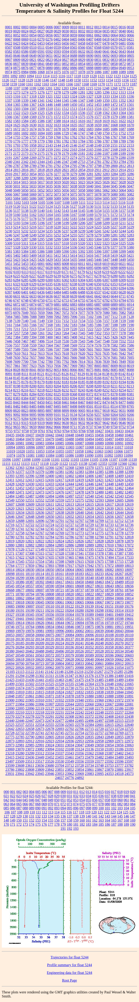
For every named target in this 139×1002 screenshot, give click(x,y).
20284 (19, 647)
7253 (130, 329)
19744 (129, 623)
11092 (108, 455)
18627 (89, 586)
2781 (98, 162)
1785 (89, 141)
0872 (122, 64)
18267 (118, 574)
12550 (19, 500)
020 (132, 792)
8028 (16, 370)
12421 (99, 480)
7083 (130, 313)
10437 (29, 435)
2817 (33, 170)
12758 (19, 533)
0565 (73, 47)
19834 (49, 627)
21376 (89, 676)
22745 (59, 733)
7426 (114, 337)
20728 (49, 663)
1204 (73, 88)
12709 (99, 521)
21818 (49, 692)
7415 (89, 337)
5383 (16, 251)
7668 (81, 357)
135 (57, 816)
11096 (6, 459)
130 (25, 816)
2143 (49, 145)
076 (88, 804)
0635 (89, 51)
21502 (29, 684)
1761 (65, 137)
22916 (39, 741)
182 (82, 824)
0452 (33, 43)
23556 (79, 761)
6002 (49, 264)
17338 (69, 553)
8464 (73, 402)
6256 (65, 276)
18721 (59, 590)
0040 (122, 31)
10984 (49, 443)
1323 (65, 96)
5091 (73, 198)
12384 (89, 472)
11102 (65, 459)
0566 (81, 47)
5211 (122, 223)
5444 (81, 260)
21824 (59, 692)
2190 (130, 153)
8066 (73, 370)
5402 (16, 255)
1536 (81, 113)
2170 (130, 149)
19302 (109, 610)
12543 (119, 496)
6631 (16, 296)
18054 (59, 570)
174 (31, 824)
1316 (16, 96)
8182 (57, 382)
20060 (39, 635)
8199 (24, 386)
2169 (122, 149)
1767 (114, 137)
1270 (122, 88)
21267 (98, 672)
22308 (69, 716)
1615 (73, 121)
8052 (49, 370)
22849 (109, 737)
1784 (81, 141)
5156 (114, 211)
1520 (130, 109)
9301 (81, 419)
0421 (130, 39)
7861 (16, 366)
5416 (89, 255)
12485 (19, 496)
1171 (109, 84)
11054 (49, 451)
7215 (49, 329)
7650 (16, 357)
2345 (49, 162)
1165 (61, 84)
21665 (129, 684)
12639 (69, 512)
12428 (9, 484)
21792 (119, 688)
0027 (41, 31)
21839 (109, 692)
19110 (49, 606)
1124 (125, 76)
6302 (65, 280)
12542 (109, 496)
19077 (129, 602)
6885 (89, 304)
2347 (65, 162)
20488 (39, 651)
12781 (19, 537)
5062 (106, 190)
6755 (81, 300)
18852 (129, 594)
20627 (59, 659)
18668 (9, 590)
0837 (16, 64)
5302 (81, 239)
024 (25, 796)
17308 (29, 553)
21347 (69, 676)
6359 (33, 288)
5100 (130, 198)
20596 (109, 655)
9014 (89, 410)
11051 (30, 451)
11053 (40, 451)
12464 (129, 488)
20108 (109, 635)
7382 (8, 337)
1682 (81, 129)
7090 (49, 317)
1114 (46, 76)
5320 (81, 243)
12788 (89, 537)
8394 (73, 398)
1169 (93, 84)
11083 (40, 455)
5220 (57, 227)
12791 (109, 537)
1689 (8, 133)
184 (94, 824)
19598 (119, 619)
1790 (130, 141)
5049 (16, 190)
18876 (39, 598)
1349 (98, 100)
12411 (9, 480)
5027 (114, 182)
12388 (119, 472)
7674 (106, 357)
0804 (122, 56)
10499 (119, 439)
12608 (19, 504)
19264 (69, 610)
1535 (73, 113)
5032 (24, 186)
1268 (114, 88)
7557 (16, 345)
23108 (69, 749)
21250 (88, 672)
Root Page (69, 980)
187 (113, 824)
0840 (33, 64)
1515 (89, 109)
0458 (81, 43)
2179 (65, 153)
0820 (24, 60)
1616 (81, 121)
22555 (49, 725)
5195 (33, 223)
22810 (59, 737)
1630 (33, 125)
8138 (105, 374)
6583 (114, 292)
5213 (8, 227)
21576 (99, 684)
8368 (73, 394)
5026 (106, 182)
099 (94, 808)
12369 (79, 468)
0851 (57, 64)
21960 (99, 700)
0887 (81, 68)
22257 (119, 712)
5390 (65, 251)
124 (119, 812)
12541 (99, 496)
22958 (99, 741)
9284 (24, 419)
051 (63, 800)
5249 (33, 235)
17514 (119, 557)
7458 (16, 341)
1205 (81, 88)
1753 (130, 133)
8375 (106, 394)
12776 (109, 533)
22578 (79, 725)
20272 (129, 643)
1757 (33, 137)
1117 (69, 76)
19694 (79, 623)
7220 (73, 329)
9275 (16, 419)
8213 (130, 386)
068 (38, 804)
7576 (98, 345)
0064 (114, 35)
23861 (89, 770)
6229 (49, 276)
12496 (59, 496)
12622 (29, 508)
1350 (106, 100)
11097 (16, 459)
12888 (79, 545)
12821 (29, 541)
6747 (16, 300)
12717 (19, 525)
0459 (89, 43)
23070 (19, 749)
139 (82, 816)
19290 (89, 610)
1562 (106, 113)
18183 (79, 574)
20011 (89, 631)
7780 (49, 362)
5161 (24, 215)
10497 (109, 439)
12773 (79, 533)
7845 (114, 362)
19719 (109, 623)
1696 (57, 133)
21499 (9, 684)
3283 (106, 174)
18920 (69, 598)
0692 (106, 56)
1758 (41, 137)
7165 (24, 325)
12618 (119, 504)
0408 (98, 39)
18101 (20, 574)
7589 (16, 349)
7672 (98, 357)
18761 (119, 590)
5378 (122, 247)
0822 (41, 60)
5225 (98, 227)
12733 (109, 525)
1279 (65, 92)
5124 (49, 207)
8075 (89, 370)
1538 (98, 113)
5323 (106, 243)
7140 (24, 321)
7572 (81, 345)
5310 (16, 243)
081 (113, 804)
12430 (29, 484)
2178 (57, 153)
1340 (33, 100)
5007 (89, 178)
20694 (9, 663)
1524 (33, 113)
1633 (57, 125)
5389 (57, 251)
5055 (57, 190)
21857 (19, 696)
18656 (129, 586)
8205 (65, 386)
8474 (106, 402)
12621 (19, 508)
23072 (29, 749)
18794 (29, 594)
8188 (89, 382)
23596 (119, 761)
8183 (65, 382)
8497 (65, 406)
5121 (24, 207)
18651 (119, 586)
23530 (59, 761)
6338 (73, 284)
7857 (8, 366)
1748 (89, 133)
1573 (65, 117)
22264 (129, 712)
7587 (8, 349)
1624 (8, 125)
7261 (41, 333)
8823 (24, 410)
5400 (130, 251)
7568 (65, 345)
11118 (44, 464)
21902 (19, 700)
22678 (49, 729)
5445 (89, 260)
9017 (98, 410)
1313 (122, 92)
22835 (89, 737)
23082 (39, 749)
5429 (49, 260)
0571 (122, 47)
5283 (130, 235)
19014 (129, 598)
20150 (109, 639)
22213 (29, 712)
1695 (49, 133)
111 (38, 812)
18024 (19, 570)
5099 (122, 198)
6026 (33, 268)
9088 (130, 410)
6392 (106, 288)
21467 (69, 680)
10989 (99, 443)
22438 (129, 716)
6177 (73, 272)
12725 (59, 525)
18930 (79, 598)
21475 (79, 680)
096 (76, 808)
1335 (122, 96)
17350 (89, 553)
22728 (9, 733)
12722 (29, 525)
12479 (89, 492)
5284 (8, 239)
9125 (65, 415)
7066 (49, 313)
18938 (89, 598)
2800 (114, 166)
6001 (41, 264)
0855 (89, 64)
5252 (57, 235)
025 (31, 796)
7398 (41, 337)
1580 (122, 117)
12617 (109, 504)
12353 (102, 464)
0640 (98, 51)
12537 (79, 496)
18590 (49, 586)
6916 (16, 309)
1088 (114, 72)
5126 (65, 207)
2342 (24, 162)
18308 (39, 578)
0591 (41, 51)
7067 (57, 313)
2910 (89, 170)
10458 (109, 435)
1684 (98, 129)
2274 (73, 158)
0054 (33, 35)
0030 (65, 31)
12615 (89, 504)
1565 (130, 113)
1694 (41, 133)
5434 (65, 260)
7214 (41, 329)
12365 (39, 468)
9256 (89, 415)
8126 (65, 374)
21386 (109, 676)
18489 (119, 582)
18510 (129, 582)
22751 (69, 733)
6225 (16, 276)
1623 (130, 121)
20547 (9, 655)
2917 (16, 174)
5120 (16, 207)
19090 (20, 606)
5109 (74, 202)
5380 (130, 247)
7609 (8, 353)
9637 (98, 423)
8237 (73, 390)
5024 (89, 182)
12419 (79, 480)
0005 (41, 27)
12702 (69, 521)
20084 (69, 635)
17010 (109, 545)
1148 (61, 80)
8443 (16, 402)
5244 (122, 231)
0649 (33, 56)
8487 (49, 406)
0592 (49, 51)
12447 (99, 484)
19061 (59, 602)
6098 (114, 268)
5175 (8, 219)
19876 (99, 627)
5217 (41, 227)
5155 (106, 211)
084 (132, 804)
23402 (119, 753)
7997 (89, 366)
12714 (129, 521)
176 (44, 824)
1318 (33, 96)
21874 (59, 696)
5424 (24, 260)
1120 (93, 76)
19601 (129, 619)
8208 (89, 386)
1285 (98, 92)
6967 (106, 309)
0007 (57, 27)
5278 (89, 235)
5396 (98, 251)
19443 (29, 619)
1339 (24, 100)
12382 (69, 472)
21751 (79, 688)
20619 (29, 659)
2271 (49, 158)
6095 (89, 268)
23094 (49, 749)
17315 (39, 553)
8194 (122, 382)
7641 (114, 353)
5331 (41, 247)
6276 (81, 276)
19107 (39, 606)
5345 (89, 247)
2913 (114, 170)
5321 (89, 243)
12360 (122, 464)
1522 (16, 113)
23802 (19, 770)
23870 (109, 770)
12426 (129, 480)
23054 (109, 745)
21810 (19, 692)
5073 (57, 194)
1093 (22, 76)
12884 (49, 545)
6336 (57, 284)
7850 (130, 362)
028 (50, 796)
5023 (81, 182)
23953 (59, 774)
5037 (65, 186)
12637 (49, 512)
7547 (98, 341)
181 (76, 824)
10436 (19, 435)
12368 (69, 468)
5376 (106, 247)
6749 (33, 300)
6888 (106, 304)
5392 (81, 251)
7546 (89, 341)
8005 (98, 366)
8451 (49, 402)
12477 (69, 492)
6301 (57, 280)
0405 (73, 39)
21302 (39, 676)
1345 (65, 100)
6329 (33, 284)
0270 (41, 39)
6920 (49, 309)
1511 (57, 109)
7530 (65, 341)
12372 (109, 468)
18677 (19, 590)
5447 (106, 260)
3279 (73, 174)
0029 (57, 31)
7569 (73, 345)
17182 (79, 549)
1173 (125, 84)
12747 (59, 529)
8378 (114, 394)
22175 (99, 708)
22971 (119, 741)
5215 (24, 227)
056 (94, 800)
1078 (81, 72)
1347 (81, 100)
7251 (114, 329)
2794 (65, 166)
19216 (49, 610)
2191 (8, 158)
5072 (49, 194)
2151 (114, 145)
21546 (79, 684)
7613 (41, 353)
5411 (49, 255)
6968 (114, 309)
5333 (57, 247)
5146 (89, 211)
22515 (119, 721)
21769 (99, 688)
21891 (129, 696)
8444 (24, 402)
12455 (49, 488)
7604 (106, 349)
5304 (98, 239)
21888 (109, 696)
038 (113, 796)
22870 (129, 737)
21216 (78, 672)
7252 (122, 329)
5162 (33, 215)
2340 (8, 162)
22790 (29, 737)
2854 (81, 170)
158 (69, 820)
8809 (8, 410)
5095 (106, 198)
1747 (81, 133)
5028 (122, 182)
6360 (41, 288)
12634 (19, 512)
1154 (109, 80)
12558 (49, 500)
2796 (81, 166)
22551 (29, 725)
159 (76, 820)
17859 (29, 566)
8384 (24, 398)
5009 (106, 178)
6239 (57, 276)
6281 (122, 276)
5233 (33, 231)
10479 (49, 439)
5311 (24, 243)
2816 (24, 170)
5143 (65, 211)
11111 (6, 464)
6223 (130, 272)
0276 (49, 39)
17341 (79, 553)
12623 (39, 508)
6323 (16, 284)
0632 (81, 51)
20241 (79, 643)
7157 (106, 321)
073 (69, 804)
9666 (57, 427)
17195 (89, 549)
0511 (40, 47)
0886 (73, 68)
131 (31, 816)
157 (63, 820)
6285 (24, 280)
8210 (106, 386)
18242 (109, 574)
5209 (106, 223)
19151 (109, 606)
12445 (79, 484)
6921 (57, 309)
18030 (29, 570)
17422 (19, 557)
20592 (99, 655)
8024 (8, 370)
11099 (36, 459)
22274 (19, 716)
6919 (41, 309)
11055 (59, 451)
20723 (39, 663)
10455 (89, 435)
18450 (79, 582)
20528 (99, 651)
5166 (65, 215)
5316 (49, 243)
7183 (73, 325)
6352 (106, 284)
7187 (106, 325)
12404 (79, 476)
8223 (49, 390)
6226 (24, 276)
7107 (106, 317)
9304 (106, 419)
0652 (57, 56)
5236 (57, 231)
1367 (33, 105)
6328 (24, 284)
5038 (73, 186)
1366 (24, 105)
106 (7, 812)
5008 (98, 178)
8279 (16, 394)
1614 (65, 121)
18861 (9, 598)
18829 (109, 594)
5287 (24, 239)
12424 (119, 480)
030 (63, 796)
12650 (49, 517)
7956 (57, 366)
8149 (33, 378)
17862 (39, 566)
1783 (73, 141)
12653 (79, 517)
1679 (65, 129)
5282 (122, 235)
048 (44, 800)
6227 (33, 276)
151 (25, 820)
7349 (89, 333)
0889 (98, 68)
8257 (130, 390)
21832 (79, 692)
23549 (69, 761)
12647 (19, 517)
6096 (98, 268)
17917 (69, 566)
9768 (90, 431)
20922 (9, 668)
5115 (113, 202)
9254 (81, 415)
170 (6, 824)
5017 (41, 182)
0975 (16, 72)
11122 (63, 464)
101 (107, 808)
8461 (65, 402)
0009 (65, 27)
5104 (33, 202)
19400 (99, 614)
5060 (89, 190)
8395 (81, 398)
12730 (99, 525)
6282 (130, 276)
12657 (119, 517)
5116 (121, 202)
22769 (119, 733)
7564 (49, 345)
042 (6, 800)
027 (44, 796)
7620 (81, 353)
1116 (61, 76)
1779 (41, 141)
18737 (79, 590)
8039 (24, 370)
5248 (24, 235)
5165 (57, 215)
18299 (19, 578)
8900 (73, 410)
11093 (118, 455)
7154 (81, 321)
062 (132, 800)
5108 (66, 202)
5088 (49, 198)
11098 (26, 459)
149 (12, 820)
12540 (89, 496)
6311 (8, 284)
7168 (49, 325)
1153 (101, 80)
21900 (9, 700)
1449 (65, 105)
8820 (16, 410)
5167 (73, 215)
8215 (16, 390)
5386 (41, 251)
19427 (9, 619)
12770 (69, 533)
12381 (59, 472)
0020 (16, 31)
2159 (49, 149)
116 (69, 812)
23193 (129, 749)
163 (101, 820)
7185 (89, 325)
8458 (57, 402)
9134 (73, 415)
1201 (49, 88)
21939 (69, 700)
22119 (39, 708)
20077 (59, 635)
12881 (19, 545)
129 (19, 816)
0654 (65, 56)
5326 (130, 243)
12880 (9, 545)
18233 (99, 574)
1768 (122, 137)
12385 (99, 472)
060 (120, 800)
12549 (9, 500)
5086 (33, 198)
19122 (69, 606)
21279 (108, 672)
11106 (103, 459)
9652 (8, 427)
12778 (119, 533)
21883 (99, 696)
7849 (122, 362)
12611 (49, 504)
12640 (79, 512)
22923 (49, 741)
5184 (81, 219)
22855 (119, 737)
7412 (81, 337)
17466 (79, 557)
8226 (57, 390)
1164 (53, 84)
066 (25, 804)
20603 (129, 655)
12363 (19, 468)
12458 (79, 488)
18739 (89, 590)
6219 (105, 272)
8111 (24, 374)
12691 (29, 521)
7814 (81, 362)
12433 (49, 484)
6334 (41, 284)
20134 (39, 639)
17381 (109, 553)
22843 (99, 737)
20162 (119, 639)
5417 (98, 255)
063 (6, 804)
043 (12, 800)
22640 (129, 725)
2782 (106, 162)
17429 (39, 557)
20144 (89, 639)
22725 (129, 729)
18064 (69, 570)
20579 (69, 655)
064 (12, 804)
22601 (99, 725)
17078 (9, 549)
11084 (49, 455)
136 (63, 816)
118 (81, 812)
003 (25, 792)
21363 (79, 676)
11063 (99, 451)
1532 (57, 113)
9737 (89, 427)
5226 (106, 227)
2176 (49, 153)
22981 (19, 745)
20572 (49, 655)
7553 (130, 341)
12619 (129, 504)
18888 (49, 598)
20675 (129, 659)
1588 (57, 121)
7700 (24, 362)
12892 (99, 545)
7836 (98, 362)
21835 (89, 692)
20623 (49, 659)
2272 (57, 158)
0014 (106, 27)
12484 (9, 496)
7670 (89, 357)
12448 (109, 484)
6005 (57, 264)
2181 (81, 153)
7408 (73, 337)
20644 (99, 659)
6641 (89, 296)
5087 (41, 198)
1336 (130, 96)
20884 (109, 663)
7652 (24, 357)
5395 (89, 251)
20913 (129, 663)
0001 (8, 27)
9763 (57, 431)
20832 (69, 663)
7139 (16, 321)
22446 (19, 721)
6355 (130, 284)
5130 (89, 207)
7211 (16, 329)
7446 (8, 341)
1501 (130, 105)
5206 (81, 223)
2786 (8, 166)
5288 (33, 239)
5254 (65, 235)
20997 (99, 668)
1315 (8, 96)
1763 (81, 137)
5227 (114, 227)
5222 (73, 227)
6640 (81, 296)
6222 (122, 272)
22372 (89, 716)
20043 (119, 631)
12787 (79, 537)
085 (6, 808)
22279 (39, 716)
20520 (69, 651)
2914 (122, 170)
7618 (65, 353)
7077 (81, 313)
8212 (122, 386)
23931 (9, 774)
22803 (39, 737)
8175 (16, 382)
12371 (99, 468)
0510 (33, 47)
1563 (114, 113)
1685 (106, 129)
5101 (9, 202)
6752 (57, 300)
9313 (16, 423)
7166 (33, 325)
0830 (89, 60)
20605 (9, 659)
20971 (69, 668)
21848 (9, 696)
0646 (16, 56)
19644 (59, 623)
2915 (130, 170)
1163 (45, 84)
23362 (89, 753)
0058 (65, 35)
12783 (39, 537)
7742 (41, 362)
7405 (65, 337)
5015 (24, 182)
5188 (106, 219)
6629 (130, 292)
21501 (19, 684)
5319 (73, 243)
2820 (57, 170)
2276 (89, 158)
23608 (19, 765)
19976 (29, 631)
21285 (118, 672)
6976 (16, 313)
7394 (33, 337)
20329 (49, 647)
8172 (122, 378)
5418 (106, 255)
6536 (89, 292)
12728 (79, 525)
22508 (109, 721)
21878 (69, 696)
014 (94, 792)
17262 (109, 549)
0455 (57, 43)
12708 (89, 521)
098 (88, 808)
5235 (49, 231)
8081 (98, 370)
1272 (8, 92)
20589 (89, 655)
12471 (19, 492)
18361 (109, 578)
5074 (65, 194)
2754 (89, 162)
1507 (33, 109)
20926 (19, 668)
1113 (38, 76)
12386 (109, 472)
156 (57, 820)
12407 (99, 476)
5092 (81, 198)
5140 (41, 211)
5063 (114, 190)
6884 (81, 304)
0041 (130, 31)
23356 (79, 753)
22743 (49, 733)
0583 (16, 51)
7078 (89, 313)
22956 (89, 741)
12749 (79, 529)
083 (126, 804)
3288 (16, 178)
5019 (57, 182)
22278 (29, 716)
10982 (29, 443)
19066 (89, 602)
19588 (109, 619)
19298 (99, 610)
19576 (89, 619)
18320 (49, 578)
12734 (119, 525)
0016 (122, 27)
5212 (130, 223)
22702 (69, 729)
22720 (99, 729)
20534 (119, 651)
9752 (122, 427)
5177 (24, 219)
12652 (69, 517)
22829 (79, 737)
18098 (10, 574)
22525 (9, 725)
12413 (29, 480)
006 (44, 792)
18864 (29, 598)
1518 (114, 109)
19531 (79, 619)
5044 (106, 186)
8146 (24, 378)
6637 (57, 296)
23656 (39, 765)
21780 (109, 688)
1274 (24, 92)
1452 (89, 105)
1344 (57, 100)
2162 (65, 149)
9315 (24, 423)
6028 (49, 268)
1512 (65, 109)
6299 (41, 280)
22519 (129, 721)
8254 (122, 390)
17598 (59, 561)
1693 (33, 133)
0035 (106, 31)
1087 (106, 72)
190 (132, 824)
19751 (19, 627)
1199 (32, 88)
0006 (49, 27)
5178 (33, 219)
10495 (99, 439)
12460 (99, 488)
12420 (89, 480)
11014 (108, 447)
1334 (114, 96)
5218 (49, 227)
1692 (24, 133)
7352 (98, 333)
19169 (118, 606)
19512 (69, 619)
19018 (19, 602)
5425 (33, 260)
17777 (19, 566)
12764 (29, 533)
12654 (89, 517)
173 (25, 824)
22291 (49, 716)
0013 (98, 27)
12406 (89, 476)
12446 (89, 484)
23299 (29, 753)
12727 (69, 525)
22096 (29, 708)
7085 (17, 317)
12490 (39, 496)
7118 (122, 317)
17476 (99, 557)
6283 (8, 280)
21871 (49, 696)
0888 (89, 68)
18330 (79, 578)
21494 (129, 680)
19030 (29, 602)
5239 (81, 231)
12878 (119, 541)
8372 (89, 394)
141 (94, 816)
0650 (41, 56)
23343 (69, 753)
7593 (24, 349)
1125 (133, 76)
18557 (29, 586)
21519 (39, 684)
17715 (119, 561)
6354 (122, 284)
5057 (73, 190)
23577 (99, 761)
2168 (114, 149)
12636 (39, 512)
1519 (122, 109)
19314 (119, 610)
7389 (24, 337)
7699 (16, 362)
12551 (29, 500)
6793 (114, 300)
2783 (114, 162)
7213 (33, 329)
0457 (73, 43)
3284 (114, 174)
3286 (130, 174)
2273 (65, 158)
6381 (73, 288)
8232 (65, 390)
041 (132, 796)
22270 (9, 716)
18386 (19, 582)
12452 (19, 488)
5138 (24, 211)
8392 (57, 398)
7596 (49, 349)
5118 (129, 202)
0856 (98, 64)
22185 (109, 708)
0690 (89, 56)
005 (38, 792)
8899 (65, 410)
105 (132, 808)
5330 (33, 247)
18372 (129, 578)
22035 (59, 704)
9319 (41, 423)
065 (19, 804)
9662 (49, 427)
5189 (114, 219)
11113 (25, 464)
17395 (129, 553)
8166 (98, 378)
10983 (39, 443)
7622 (89, 353)
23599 (9, 765)
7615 (57, 353)
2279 (114, 158)
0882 (65, 68)
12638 (59, 512)
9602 (57, 423)
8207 (81, 386)
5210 (114, 223)
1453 (98, 105)
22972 (129, 741)
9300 (73, 419)
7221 (81, 329)
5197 (49, 223)
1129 (29, 80)
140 (88, 816)
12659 (9, 521)
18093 (119, 570)
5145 (81, 211)
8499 (81, 406)
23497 (9, 761)
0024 (24, 31)
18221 (89, 574)
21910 (39, 700)
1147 (53, 80)
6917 (24, 309)
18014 (9, 570)
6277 (89, 276)
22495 (79, 721)
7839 (106, 362)
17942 (89, 566)
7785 (57, 362)
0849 (49, 64)
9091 (8, 415)
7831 (89, 362)
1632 (49, 125)
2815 (16, 170)
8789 (122, 406)
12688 (19, 521)
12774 (89, 533)
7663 (57, 357)
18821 (79, 594)
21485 (99, 680)
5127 (73, 207)
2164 (81, 149)
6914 (130, 304)
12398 (39, 476)
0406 (81, 39)
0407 (89, 39)
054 (82, 800)
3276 (49, 174)
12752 (109, 529)
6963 (98, 309)
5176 (16, 219)
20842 (89, 663)
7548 (106, 341)
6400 (16, 292)
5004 (65, 178)
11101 (55, 459)
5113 (98, 202)
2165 (89, 149)
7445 (130, 337)
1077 (73, 72)
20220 (49, 643)
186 (107, 824)
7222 (89, 329)
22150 (59, 708)
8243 (81, 390)
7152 (65, 321)
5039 (81, 186)
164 (107, 820)
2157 (33, 149)
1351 (114, 100)
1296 (106, 92)
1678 (57, 129)
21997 (49, 704)
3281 (89, 174)
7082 (122, 313)
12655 (99, 517)
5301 (73, 239)
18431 (69, 582)
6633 (33, 296)
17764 (9, 566)
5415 (81, 255)
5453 (24, 264)
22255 (109, 712)
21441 (39, 680)
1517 (106, 109)
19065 (79, 602)
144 (113, 816)
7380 (130, 333)
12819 (9, 541)
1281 (81, 92)
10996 (30, 447)
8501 (89, 406)
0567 (89, 47)
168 (126, 820)
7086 (25, 317)
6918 (33, 309)
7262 (49, 333)
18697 (39, 590)
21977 (9, 704)
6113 (24, 272)
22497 (99, 721)
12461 (109, 488)
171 (12, 824)
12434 (59, 484)
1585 (33, 121)
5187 (98, 219)
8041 (33, 370)
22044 (69, 704)
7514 (49, 341)
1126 (5, 80)
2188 (114, 153)
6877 (41, 304)
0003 (24, 27)
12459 (89, 488)
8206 (73, 386)
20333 (59, 647)
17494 (109, 557)
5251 (49, 235)
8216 (24, 390)
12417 (59, 480)
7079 (98, 313)
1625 (16, 125)
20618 (19, 659)
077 (94, 804)
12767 (39, 533)
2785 (130, 162)
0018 (130, 27)
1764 (89, 137)
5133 (114, 207)
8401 (98, 398)
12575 (79, 500)
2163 (73, 149)
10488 (69, 439)
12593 (99, 500)
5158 (130, 211)
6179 (81, 272)
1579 (114, 117)
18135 (49, 574)
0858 (114, 64)
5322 (98, 243)
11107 (113, 459)
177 (50, 824)
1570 (41, 117)
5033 (33, 186)
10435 (9, 435)
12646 (9, 517)
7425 (106, 337)
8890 (33, 410)
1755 (16, 137)
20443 (19, 651)
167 (120, 820)
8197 (8, 386)
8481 (8, 406)
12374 (129, 468)
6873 (24, 304)
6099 (122, 268)
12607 (9, 504)
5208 (98, 223)
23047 (79, 745)
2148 (89, 145)
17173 (69, 549)
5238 (73, 231)
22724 (119, 729)
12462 (119, 488)
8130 (89, 374)
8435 (8, 402)
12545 (129, 496)
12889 (89, 545)
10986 (69, 443)
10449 (79, 435)
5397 (106, 251)
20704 (29, 663)
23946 (49, 774)
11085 (59, 455)
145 (120, 816)
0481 (122, 43)
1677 (49, 129)
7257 (16, 333)
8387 (33, 398)
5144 (73, 211)
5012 (130, 178)
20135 (49, 639)
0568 (98, 47)
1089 (122, 72)
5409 (33, 255)
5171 (106, 215)
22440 (9, 721)
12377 (19, 472)
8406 (106, 398)
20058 (29, 635)
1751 (114, 133)
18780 (19, 594)
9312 (8, 423)
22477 (59, 721)
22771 (129, 733)
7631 (98, 353)
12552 (39, 500)
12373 (119, 468)
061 (126, 800)
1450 (73, 105)
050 (57, 800)
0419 (114, 39)
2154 (8, 149)
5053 (49, 190)
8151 (41, 378)
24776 (69, 778)
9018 (106, 410)
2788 (24, 166)
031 (69, 796)
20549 (19, 655)
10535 (129, 439)
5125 (57, 207)
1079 (89, 72)
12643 (109, 512)
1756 (24, 137)
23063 (129, 745)
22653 (19, 729)
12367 (59, 468)
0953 (130, 68)
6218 (97, 272)
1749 (98, 133)
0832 (106, 60)
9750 (114, 427)
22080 (119, 704)
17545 (19, 561)
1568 (24, 117)
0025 (33, 31)
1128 (21, 80)
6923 (73, 309)
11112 (16, 464)
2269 (33, 158)
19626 (39, 623)
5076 (81, 194)
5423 (16, 260)
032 (76, 796)
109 (26, 812)
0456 (65, 43)
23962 (69, 774)
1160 (21, 84)
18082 (109, 570)
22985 (29, 745)
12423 (109, 480)
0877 (33, 68)
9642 (106, 423)
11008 (89, 447)
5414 (73, 255)
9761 (41, 431)
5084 (16, 198)
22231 (59, 712)
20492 (49, 651)
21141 (39, 672)
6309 (122, 280)
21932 (59, 700)
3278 (65, 174)
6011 (81, 264)
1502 (8, 109)
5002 (49, 178)
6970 (122, 309)
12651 (59, 517)
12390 (129, 472)
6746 (8, 300)
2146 (73, 145)
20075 (49, 635)
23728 (79, 765)
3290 (33, 178)
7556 (8, 345)
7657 (33, 357)
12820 (19, 541)
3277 (57, 174)
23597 (129, 761)
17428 (29, 557)
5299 (57, 239)
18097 (129, 570)
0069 (24, 39)
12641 (89, 512)
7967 (65, 366)
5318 (65, 243)
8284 (33, 394)
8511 (105, 406)
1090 (130, 72)
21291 (9, 676)
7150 (49, 321)
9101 (57, 415)
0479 (114, 43)
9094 (24, 415)
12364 (29, 468)
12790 (99, 537)
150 (19, 820)
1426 (41, 105)
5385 (33, 251)
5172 (114, 215)
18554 (19, 586)
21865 (39, 696)
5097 (114, 198)
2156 (24, 149)
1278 (57, 92)
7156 (98, 321)
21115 (20, 672)
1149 (69, 80)
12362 (9, 468)
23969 (79, 774)
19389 (89, 614)
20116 (9, 639)
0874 (8, 68)
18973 (99, 598)
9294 (57, 419)
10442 (49, 435)
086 (12, 808)
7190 (130, 325)
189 (126, 824)
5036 (57, 186)
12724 (49, 525)
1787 (106, 141)
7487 (33, 341)
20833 (79, 663)
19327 (9, 614)
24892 (79, 778)
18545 (9, 586)
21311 (49, 676)
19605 (9, 623)
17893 (49, 566)
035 (94, 796)
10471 (39, 439)
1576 (89, 117)
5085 (24, 198)
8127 (73, 374)
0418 (106, 39)
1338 (16, 100)
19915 (119, 627)
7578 (106, 345)
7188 (114, 325)
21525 (49, 684)
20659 (109, 659)
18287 (128, 574)
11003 (69, 447)
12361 (132, 464)
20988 (79, 668)
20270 (119, 643)
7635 (106, 353)
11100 (45, 459)
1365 (16, 105)
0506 (130, 43)
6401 (24, 292)
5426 (41, 260)
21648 (109, 684)
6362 (57, 288)
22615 (109, 725)
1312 (114, 92)
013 (88, 792)
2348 (73, 162)
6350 (98, 284)
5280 (106, 235)
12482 (119, 492)
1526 (49, 113)
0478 (106, 43)
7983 (81, 366)
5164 (49, 215)
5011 (122, 178)
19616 (29, 623)
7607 (130, 349)
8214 (8, 390)
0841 (41, 64)
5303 (89, 239)
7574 (89, 345)
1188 (8, 88)
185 (101, 824)
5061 (98, 190)
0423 (16, 43)
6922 (65, 309)
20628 (69, 659)
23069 (9, 749)
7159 (122, 321)
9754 (130, 427)
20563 (39, 655)
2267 (16, 158)
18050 (49, 570)
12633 (9, 512)
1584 (24, 121)
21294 (19, 676)
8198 (16, 386)
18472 (109, 582)
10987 (79, 443)
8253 (114, 390)
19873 (79, 627)
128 (12, 816)
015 (101, 792)
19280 (79, 610)
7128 (130, 317)
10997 (40, 447)
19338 (19, 614)
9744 (98, 427)
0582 (8, 51)
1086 (98, 72)
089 (31, 808)
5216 (33, 227)
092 (50, 808)
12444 (69, 484)
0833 (114, 60)
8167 (106, 378)
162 (94, 820)
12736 (129, 525)
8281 (24, 394)
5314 (33, 243)
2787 (16, 166)
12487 (29, 496)
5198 (57, 223)
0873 (130, 64)
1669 (122, 125)
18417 (59, 582)
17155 (49, 549)
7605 (114, 349)
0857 (106, 64)
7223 (98, 329)
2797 (89, 166)
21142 (49, 672)
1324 (73, 96)
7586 (130, 345)
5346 (98, 247)
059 (113, 800)
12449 (119, 484)
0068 (16, 39)
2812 (122, 166)
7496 (41, 341)
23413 (129, 753)
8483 (24, 406)
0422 (8, 43)
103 (120, 808)
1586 (41, 121)
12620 (9, 508)
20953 (39, 668)
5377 (114, 247)
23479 (89, 757)
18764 (129, 590)
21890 (119, 696)
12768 (49, 533)
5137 (16, 211)
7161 (8, 325)
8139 (114, 374)
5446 (98, 260)
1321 (49, 96)
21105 (10, 672)
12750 (89, 529)
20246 (89, 643)
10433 (119, 431)
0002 (16, 27)
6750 (41, 300)
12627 (79, 508)
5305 (106, 239)
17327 (49, 553)
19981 (39, 631)
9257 (98, 415)
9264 (114, 415)
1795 (24, 145)
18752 (99, 590)
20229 (69, 643)
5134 (122, 207)
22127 (49, 708)
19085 (10, 606)
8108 (17, 374)
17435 (49, 557)
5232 (24, 231)
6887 (98, 304)
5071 (41, 194)
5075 (73, 194)
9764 (66, 431)
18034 (39, 570)
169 (132, 820)
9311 (130, 419)
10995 (20, 447)
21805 (9, 692)
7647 (130, 353)
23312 (39, 753)
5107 (57, 202)
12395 (19, 476)
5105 (41, 202)
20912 (119, 663)
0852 (65, 64)
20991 (89, 668)
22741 (39, 733)
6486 (73, 292)
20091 (79, 635)
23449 (39, 757)
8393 (65, 398)
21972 (119, 700)
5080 (114, 194)
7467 (24, 341)
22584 (89, 725)
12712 (119, 521)
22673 (39, 729)
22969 (109, 741)
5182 (65, 219)
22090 (9, 708)
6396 (130, 288)
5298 (49, 239)
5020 (65, 182)
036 (101, 796)
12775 (99, 533)
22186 (119, 708)
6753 (65, 300)
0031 (73, 31)
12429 (19, 484)
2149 (98, 145)
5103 (25, 202)
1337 (8, 100)
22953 (79, 741)
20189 (29, 643)
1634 (65, 125)
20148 (99, 639)
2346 (57, 162)
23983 (89, 774)
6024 (16, 268)
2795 (73, 166)
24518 (119, 774)
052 (69, 800)
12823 (49, 541)
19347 (39, 614)
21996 (39, 704)
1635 (73, 125)
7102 (90, 317)
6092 (65, 268)
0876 (24, 68)
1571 (49, 117)
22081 (129, 704)
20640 (89, 659)
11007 (79, 447)
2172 (16, 153)
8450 (41, 402)
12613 (69, 504)
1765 (98, 137)
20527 (89, 651)
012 (82, 792)
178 (57, 824)
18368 (119, 578)
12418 (69, 480)
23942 (29, 774)
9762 (49, 431)
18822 (89, 594)
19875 (89, 627)
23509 (19, 761)
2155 (16, 149)
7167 (41, 325)
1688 (130, 129)
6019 (106, 264)
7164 (16, 325)
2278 (106, 158)
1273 (16, 92)
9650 (130, 423)
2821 (65, 170)
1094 (30, 76)
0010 (73, 27)
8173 (130, 378)
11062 (89, 451)
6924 (81, 309)
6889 (114, 304)
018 (120, 792)
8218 (41, 390)
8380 (122, 394)
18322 (69, 578)
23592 (109, 761)
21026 (109, 668)
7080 (106, 313)
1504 (24, 109)
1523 (24, 113)
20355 (99, 647)
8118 (32, 374)
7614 (49, 353)
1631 (41, 125)
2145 (65, 145)
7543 (81, 341)
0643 (122, 51)
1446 (49, 105)
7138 (8, 321)
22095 (19, 708)
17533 (129, 557)
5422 (8, 260)
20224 (59, 643)
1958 (33, 145)
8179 (41, 382)
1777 (24, 141)
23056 (119, 745)
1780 (49, 141)
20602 (119, 655)
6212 (89, 272)
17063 (119, 545)
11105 (94, 459)
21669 (9, 688)
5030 (8, 186)
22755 (89, 733)
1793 (16, 145)
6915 (8, 309)
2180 (73, 153)
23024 (49, 745)
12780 (9, 537)
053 (76, 800)
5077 (89, 194)
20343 (79, 647)
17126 (19, 549)
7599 (73, 349)
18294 (9, 578)
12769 (59, 533)
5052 (41, 190)
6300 (49, 280)
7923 (33, 366)
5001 (41, 178)
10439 (39, 435)
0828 (73, 60)
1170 (101, 84)
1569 (33, 117)
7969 (73, 366)
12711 (109, 521)
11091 (99, 455)
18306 (29, 578)
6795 (130, 300)
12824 (59, 541)
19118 (59, 606)
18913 (59, 598)
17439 (59, 557)
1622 (122, 121)
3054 (33, 174)
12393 (9, 476)
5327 (8, 247)
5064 (122, 190)
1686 (114, 129)
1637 (81, 125)
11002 (60, 447)
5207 (89, 223)
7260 (33, 333)
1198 (24, 88)
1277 (49, 92)
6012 (89, 264)
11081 (30, 455)
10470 (29, 439)
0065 (122, 35)
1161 (29, 84)
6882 (65, 304)
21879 (79, 696)
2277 (98, 158)
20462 (29, 651)
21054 (119, 668)
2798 (98, 166)
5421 (130, 255)
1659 (98, 125)
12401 (59, 476)
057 (101, 800)
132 (38, 816)
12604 (109, 500)
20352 (89, 647)
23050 (99, 745)
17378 (99, 553)
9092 (16, 415)
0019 (8, 31)
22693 (59, 729)
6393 (114, 288)
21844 (119, 692)
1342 (49, 100)
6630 (8, 296)
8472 (98, 402)
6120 (57, 272)
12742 (29, 529)
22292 (59, 716)
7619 (73, 353)
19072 (109, 602)
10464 (19, 439)
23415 (9, 757)
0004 (33, 27)
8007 (106, 366)
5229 (130, 227)
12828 (99, 541)
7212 (24, 329)
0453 (41, 43)
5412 (57, 255)
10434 (129, 431)
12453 (29, 488)
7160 (130, 321)
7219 (65, 329)
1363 (130, 100)
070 (50, 804)
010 (69, 792)
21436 (29, 680)
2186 (98, 153)
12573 (69, 500)
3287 (8, 178)
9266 (130, 415)
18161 (59, 574)
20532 (109, 651)
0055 (41, 35)
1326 (81, 96)
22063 (99, 704)
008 (57, 792)
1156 (125, 80)
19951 (129, 627)
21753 (89, 688)
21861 (29, 696)
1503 (16, 109)
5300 (65, 239)
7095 (65, 317)
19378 (79, 614)
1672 (16, 129)
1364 (8, 105)
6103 (17, 272)
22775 (9, 737)
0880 (49, 68)
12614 (79, 504)
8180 (49, 382)
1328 (98, 96)
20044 (129, 631)
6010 (73, 264)
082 (120, 804)
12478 (79, 492)
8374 (98, 394)
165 (113, 820)
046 (31, 800)
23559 (89, 761)
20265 (109, 643)
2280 (122, 158)
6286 (33, 280)
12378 (29, 472)
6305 (89, 280)
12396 (29, 476)
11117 (34, 464)
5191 (130, 219)
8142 (122, 374)
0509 (24, 47)
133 (44, 816)
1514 (81, 109)
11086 (69, 455)
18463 (99, 582)
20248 (99, 643)
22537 (19, 725)
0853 (73, 64)
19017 (9, 602)
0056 (49, 35)
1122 (109, 76)
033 (82, 796)
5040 (89, 186)
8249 (98, 390)
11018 (128, 447)
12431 (39, 484)
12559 (59, 500)
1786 (98, 141)
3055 (41, 174)
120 (94, 812)
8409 (122, 398)
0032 (81, 31)
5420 (122, 255)
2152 (122, 145)
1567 (16, 117)
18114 (39, 574)
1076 (65, 72)
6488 (81, 292)
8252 (106, 390)
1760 (57, 137)
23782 (129, 765)
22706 (79, 729)
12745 (49, 529)
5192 (8, 223)
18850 (119, 594)
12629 (99, 508)
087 (19, 808)
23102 (59, 749)
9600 (49, 423)
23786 (9, 770)
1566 (8, 117)
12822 (39, 541)
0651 (49, 56)
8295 (41, 394)
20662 (119, 659)
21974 (129, 700)
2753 (81, 162)
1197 (16, 88)
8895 (41, 410)
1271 (130, 88)
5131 (98, 207)
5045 (114, 186)
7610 (16, 353)
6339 (81, 284)
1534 (65, 113)
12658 (129, 517)
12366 (49, 468)
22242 (79, 712)
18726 (69, 590)
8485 (33, 406)
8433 (130, 398)
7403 (57, 337)
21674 (19, 688)
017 (113, 792)
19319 (129, 610)
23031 (59, 745)
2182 (89, 153)
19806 (39, 627)
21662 (119, 684)
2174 (33, 153)
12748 (69, 529)
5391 (73, 251)
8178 (33, 382)
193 (76, 828)
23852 (69, 770)
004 (31, 792)
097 (82, 808)
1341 (41, 100)
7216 (57, 329)
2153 (130, 145)
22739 (29, 733)
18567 (39, 586)
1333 (106, 96)
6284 (16, 280)
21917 (49, 700)
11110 (132, 459)
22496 (89, 721)
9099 (49, 415)
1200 (40, 88)
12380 (49, 472)
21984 (19, 704)
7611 (24, 353)
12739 (9, 529)
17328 (59, 553)
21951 (89, 700)
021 (6, 796)
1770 (8, 141)
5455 (33, 264)
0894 (114, 68)
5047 (130, 186)
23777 (119, 765)
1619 (106, 121)
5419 (114, 255)
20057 (19, 635)
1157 (133, 80)
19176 (128, 606)
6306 (98, 280)
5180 (49, 219)
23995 (99, 774)
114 (56, 812)
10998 (50, 447)
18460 (89, 582)
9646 (122, 423)
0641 (106, 51)
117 (75, 812)
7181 (57, 325)
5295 (41, 239)
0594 (65, 51)
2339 (130, 158)
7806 (73, 362)
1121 (101, 76)
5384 (24, 251)
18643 (109, 586)
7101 (82, 317)
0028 (49, 31)
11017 (118, 447)
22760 (109, 733)
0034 (98, 31)
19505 (59, 619)
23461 (69, 757)
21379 (99, 676)
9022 (114, 410)
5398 (114, 251)
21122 (29, 672)
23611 (29, 765)
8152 (49, 378)
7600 (81, 349)
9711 (73, 427)
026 (38, 796)
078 (101, 804)
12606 (129, 500)
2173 (24, 153)
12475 (49, 492)
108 (19, 812)
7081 (114, 313)
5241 (98, 231)
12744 (39, 529)
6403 (33, 292)
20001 (69, 631)
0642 (114, 51)
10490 (79, 439)
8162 (65, 378)
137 (69, 816)
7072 (65, 313)
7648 (8, 357)
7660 (41, 357)
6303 (73, 280)
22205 (9, 712)
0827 (65, 60)
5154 (98, 211)
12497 (69, 496)
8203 (49, 386)
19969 (9, 631)
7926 (41, 366)
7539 (73, 341)
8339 (65, 394)
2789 (33, 166)
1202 (57, 88)
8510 (98, 406)
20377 (129, 647)
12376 (9, 472)
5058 (81, 190)
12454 (39, 488)
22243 (89, 712)
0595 (73, 51)
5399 (122, 251)
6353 (114, 284)
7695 (130, 357)
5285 (16, 239)
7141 (33, 321)
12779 (129, 533)
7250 (106, 329)
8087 (122, 370)
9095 (33, 415)
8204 (57, 386)
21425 (9, 680)
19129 (79, 606)
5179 (41, 219)
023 (19, 796)
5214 (16, 227)
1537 (89, 113)
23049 (89, 745)
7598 (65, 349)
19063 (69, 602)
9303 (98, 419)
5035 (49, 186)
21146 (59, 672)
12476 (59, 492)
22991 (39, 745)
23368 (99, 753)
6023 (8, 268)
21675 (29, 688)
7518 (57, 341)
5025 (98, 182)
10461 (129, 435)
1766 (106, 137)
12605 (119, 500)
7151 (57, 321)
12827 (89, 541)
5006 (81, 178)
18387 (29, 582)
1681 (73, 129)
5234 (41, 231)
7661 (49, 357)
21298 (29, 676)
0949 (122, 68)
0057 (57, 35)
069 (44, 804)
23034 (69, 745)
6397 (8, 292)
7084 (8, 317)
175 (38, 824)
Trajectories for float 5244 (69, 957)
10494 (89, 439)
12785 (59, 537)
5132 (106, 207)
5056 (65, 190)
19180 (9, 610)
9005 (81, 410)
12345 (92, 464)
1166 (69, 84)
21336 (59, 676)
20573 (59, 655)
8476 (114, 402)
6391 (98, 288)
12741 (19, 529)
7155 (89, 321)
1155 (117, 80)
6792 (106, 300)
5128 (81, 207)
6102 (8, 272)
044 (19, 800)
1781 (57, 141)
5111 (82, 202)
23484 (109, 757)
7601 (89, 349)
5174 (130, 215)
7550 (114, 341)
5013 (8, 182)
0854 (81, 64)
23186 (119, 749)
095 (69, 808)
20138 (79, 639)
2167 (106, 149)
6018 (98, 264)
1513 (73, 109)
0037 (114, 31)
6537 (98, 292)
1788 (114, 141)
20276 (9, 647)
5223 (81, 227)
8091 (8, 374)
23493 (129, 757)
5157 (122, 211)
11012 (99, 447)
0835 (130, 60)
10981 (19, 443)
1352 (122, 100)
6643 (106, 296)
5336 (73, 247)
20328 (39, 647)
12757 (9, 533)
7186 (98, 325)
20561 (29, 655)
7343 (73, 333)
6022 (130, 264)
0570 (114, 47)
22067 (109, 704)
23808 (29, 770)
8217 (33, 390)
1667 (106, 125)
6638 (65, 296)
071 (57, 804)
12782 (29, 537)
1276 (41, 92)
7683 (122, 357)
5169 (89, 215)
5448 (114, 260)
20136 (59, 639)
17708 (109, 561)
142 (101, 816)
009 (63, 792)
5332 (49, 247)
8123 (49, 374)
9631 (73, 423)
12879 (129, 541)
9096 (41, 415)
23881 (119, 770)
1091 (5, 76)
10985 (59, 443)
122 (106, 812)
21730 (69, 688)
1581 (130, 117)
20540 (129, 651)
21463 (59, 680)
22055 (79, 704)
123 (113, 812)
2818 (41, 170)
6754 (73, 300)
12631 (119, 508)
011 (75, 792)
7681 (114, 357)
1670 (130, 125)
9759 (33, 431)
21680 (39, 688)
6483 (49, 292)
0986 (33, 72)
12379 (39, 472)
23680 (49, 765)
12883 (39, 545)
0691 (98, 56)
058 (107, 800)
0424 (24, 43)
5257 (81, 235)
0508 (16, 47)
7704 (33, 362)
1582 (8, 121)
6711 (122, 296)
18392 (39, 582)
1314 (130, 92)
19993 (49, 631)
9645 (114, 423)
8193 (114, 382)
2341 (16, 162)
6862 (8, 304)
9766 (82, 431)
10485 (59, 439)
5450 (130, 260)
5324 (114, 243)
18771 (9, 594)
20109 (119, 635)
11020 (20, 451)
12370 (89, 468)
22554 (39, 725)
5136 (8, 211)
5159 (8, 215)
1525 (41, 113)
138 (76, 816)
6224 (8, 276)
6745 (130, 296)
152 (31, 820)
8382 (8, 398)
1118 (77, 76)
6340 (89, 284)
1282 (89, 92)
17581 (49, 561)
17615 (79, 561)
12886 (69, 545)
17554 (39, 561)
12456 (59, 488)
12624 (49, 508)
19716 (99, 623)
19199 (29, 610)
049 (50, 800)
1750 (106, 133)
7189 (122, 325)
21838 (99, 692)
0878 (41, 68)
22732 (19, 733)
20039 (99, 631)
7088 (33, 317)
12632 (129, 508)
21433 (19, 680)
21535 (69, 684)
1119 (85, 76)
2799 (106, 166)
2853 (73, 170)
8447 (33, 402)
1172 (117, 84)
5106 (49, 202)
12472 (29, 492)
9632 (81, 423)
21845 (129, 692)
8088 (130, 370)
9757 (17, 431)
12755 (129, 529)
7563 (41, 345)
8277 (8, 394)
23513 (29, 761)
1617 (89, 121)
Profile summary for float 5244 (69, 965)
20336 (69, 647)
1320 (41, 96)
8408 (114, 398)
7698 (8, 362)
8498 (73, 406)
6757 (98, 300)
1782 (65, 141)
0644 (130, 51)
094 (63, 808)
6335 (49, 284)
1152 (93, 80)
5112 (89, 202)
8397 (89, 398)
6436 (41, 292)
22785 (19, 737)
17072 (129, 545)
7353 (106, 333)
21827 (69, 692)
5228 (122, 227)
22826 (69, 737)
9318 (33, 423)
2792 (57, 166)
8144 (8, 378)
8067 (81, 370)
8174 (8, 382)
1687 (122, 129)
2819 (49, 170)
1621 (114, 121)
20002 (79, 631)
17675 (99, 561)
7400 (49, 337)
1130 (37, 80)
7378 (122, 333)
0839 (24, 64)
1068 (41, 72)
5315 (41, 243)
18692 (29, 590)
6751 (49, 300)
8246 (89, 390)
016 (107, 792)
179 (63, 824)
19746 (9, 627)
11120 (54, 464)
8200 (33, 386)
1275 (33, 92)
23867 (99, 770)
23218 (9, 753)
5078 (98, 194)
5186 (89, 219)
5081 (122, 194)
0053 (24, 35)
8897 (49, 410)
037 (107, 796)
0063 (106, 35)
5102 (17, 202)
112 (44, 812)
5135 (130, 207)
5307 (122, 239)
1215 (89, 88)
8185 (81, 382)
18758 (109, 590)
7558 (24, 345)
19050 (49, 602)
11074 (10, 455)
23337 (59, 753)
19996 (59, 631)
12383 (79, 472)
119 (87, 812)
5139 (33, 211)
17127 (29, 549)
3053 (24, 174)
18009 (119, 566)
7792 (65, 362)
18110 (29, 574)
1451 (81, 105)
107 (13, 812)
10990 (109, 443)
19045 (39, 602)
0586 (24, 51)
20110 (129, 635)
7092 (57, 317)
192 (69, 828)
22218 (39, 712)
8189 (98, 382)
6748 (24, 300)
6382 (81, 288)
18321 (59, 578)
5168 (81, 215)
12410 (129, 476)
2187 (106, 153)
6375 (65, 288)
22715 (89, 729)
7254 (8, 333)
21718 (59, 688)
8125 (57, 374)
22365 (79, 716)
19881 (109, 627)
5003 (57, 178)
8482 (16, 406)
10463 (9, 439)
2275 (81, 158)
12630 (109, 508)
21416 (129, 676)
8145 (16, 378)
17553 (29, 561)
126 (132, 812)
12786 (69, 537)
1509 (41, 109)
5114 (105, 202)
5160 (16, 215)
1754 (8, 137)
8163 (73, 378)
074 (76, 804)
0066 (130, 35)
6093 (73, 268)
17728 (129, 561)
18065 (79, 570)
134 (50, 816)
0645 (8, 56)
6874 (33, 304)
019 (126, 792)
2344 (41, 162)
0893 (106, 68)
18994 (109, 598)
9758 (25, 431)
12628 (89, 508)
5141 (49, 211)
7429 (122, 337)
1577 (98, 117)
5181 (57, 219)
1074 (49, 72)
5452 (16, 264)
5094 (98, 198)
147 (132, 816)
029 (57, 796)
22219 (49, 712)
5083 (8, 198)
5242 (106, 231)
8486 (41, 406)
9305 (114, 419)
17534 (9, 561)
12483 (129, 492)
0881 (57, 68)
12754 (119, 529)
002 (19, 792)
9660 (41, 427)
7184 (81, 325)
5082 (130, 194)
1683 (89, 129)
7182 (65, 325)
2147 (81, 145)
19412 (129, 614)
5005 (73, 178)
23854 (79, 770)
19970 (19, 631)
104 (126, 808)
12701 (59, 521)
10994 (10, 447)
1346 (73, 100)
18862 (19, 598)
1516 (98, 109)
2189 (122, 153)
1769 (130, 137)
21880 (89, 696)
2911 (97, 170)
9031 (122, 410)
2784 (122, 162)
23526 (49, 761)
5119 (8, 207)
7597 (57, 349)
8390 (41, 398)
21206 (69, 672)
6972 (130, 309)
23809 (39, 770)
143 (107, 816)
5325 (122, 243)
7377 (114, 333)
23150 (99, 749)
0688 (73, 56)
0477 (98, 43)
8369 (81, 394)
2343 (33, 162)
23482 (99, 757)
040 (126, 796)
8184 (73, 382)
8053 (57, 370)
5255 (73, 235)
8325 (57, 394)
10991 (119, 443)
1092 (14, 76)
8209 (98, 386)
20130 (19, 639)
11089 (79, 455)
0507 (8, 47)
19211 (39, 610)
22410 (119, 716)
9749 (106, 427)
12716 (9, 525)
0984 (24, 72)
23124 (79, 749)
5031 (16, 186)
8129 (81, 374)
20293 (29, 647)
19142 (99, 606)
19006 (119, 598)
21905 (29, 700)
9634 (89, 423)
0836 (8, 64)
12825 (69, 541)
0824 (57, 60)
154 (44, 820)
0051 (8, 35)
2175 (41, 153)
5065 (130, 190)
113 (50, 812)
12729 (89, 525)
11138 (83, 464)
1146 (45, 80)
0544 (49, 47)
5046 (122, 186)
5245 (130, 231)
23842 (49, 770)
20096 (89, 635)
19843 (59, 627)
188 (120, 824)
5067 (16, 194)
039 (120, 796)
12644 (119, 512)
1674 (33, 129)
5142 (57, 211)
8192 (106, 382)
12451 (9, 488)
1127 (13, 80)
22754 (79, 733)
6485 (65, 292)
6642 (98, 296)
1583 (16, 121)
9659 (33, 427)
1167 (77, 84)
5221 (65, 227)
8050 (41, 370)
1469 (106, 105)
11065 (108, 451)
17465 (69, 557)
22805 (49, 737)
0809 (16, 60)
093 (57, 808)
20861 (99, 663)
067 (31, 804)
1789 (122, 141)
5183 (73, 219)
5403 (24, 255)
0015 (114, 27)
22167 (79, 708)
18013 (129, 566)
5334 (65, 247)
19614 (19, 623)
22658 (29, 729)
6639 (73, 296)
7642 (122, 353)
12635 (29, 512)
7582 (114, 345)
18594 (59, 586)
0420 (122, 39)
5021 (73, 182)
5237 (65, 231)
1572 (57, 117)
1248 (105, 88)
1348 (89, 100)
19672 (69, 623)
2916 (8, 174)
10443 (59, 435)
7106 (98, 317)
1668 (114, 125)
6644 (114, 296)
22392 (99, 716)
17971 (99, 566)
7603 (98, 349)
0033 (89, 31)
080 (107, 804)
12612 (59, 504)
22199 (129, 708)
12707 (79, 521)
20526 (79, 651)
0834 (122, 60)
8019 (130, 366)
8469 (89, 402)
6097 (106, 268)
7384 (16, 337)
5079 (106, 194)
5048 (8, 190)
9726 (81, 427)
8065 (65, 370)
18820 (69, 594)
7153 (73, 321)
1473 (122, 105)
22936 (69, 741)
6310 (130, 280)
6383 (89, 288)
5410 (41, 255)
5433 (57, 260)
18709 (49, 590)
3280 (81, 174)
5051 (33, 190)
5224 (89, 227)
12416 (49, 480)
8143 (130, 374)
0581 (130, 47)
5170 (98, 215)
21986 (29, 704)
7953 (49, 366)
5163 (41, 215)
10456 (99, 435)
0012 (89, 27)
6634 (41, 296)
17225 (99, 549)
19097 (30, 606)
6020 (114, 264)
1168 (85, 84)
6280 (114, 276)
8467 (81, 402)
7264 (65, 333)
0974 (8, 72)
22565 (69, 725)
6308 (114, 280)
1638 (89, 125)
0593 (57, 51)
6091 (57, 268)
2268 (24, 158)
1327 (89, 96)
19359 (59, 614)
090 (38, 808)
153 (38, 820)
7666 (73, 357)
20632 (79, 659)
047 (38, 800)
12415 (39, 480)
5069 (33, 194)
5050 (24, 190)
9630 (65, 423)
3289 (24, 178)
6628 (122, 292)
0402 (57, 39)
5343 (81, 247)
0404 (65, 39)
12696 (39, 521)
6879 (49, 304)
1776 (16, 141)
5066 (8, 194)
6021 (122, 264)
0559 (57, 47)
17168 (59, 549)
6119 (48, 272)
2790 (41, 166)
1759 (49, 137)
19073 (119, 602)
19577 (99, 619)
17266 (119, 549)
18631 (99, 586)
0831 (98, 60)
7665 (65, 357)
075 (82, 804)
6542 (106, 292)
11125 (73, 464)
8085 (114, 370)
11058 (79, 451)
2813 (130, 166)
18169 (69, 574)
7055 (33, 313)
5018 (49, 182)
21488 (109, 680)
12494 (49, 496)
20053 (9, 635)
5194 (24, 223)
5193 (16, 223)
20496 (59, 651)
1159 (13, 84)
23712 (69, 765)
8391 (49, 398)
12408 (109, 476)
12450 (129, 484)
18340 (89, 578)
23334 (49, 753)
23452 (49, 757)
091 (44, 808)
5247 (16, 235)
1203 (65, 88)
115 (63, 812)
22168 (89, 708)
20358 (109, 647)
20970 (59, 668)
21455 (49, 680)
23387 (109, 753)
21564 (89, 684)
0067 (8, 39)
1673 (24, 129)
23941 (19, 774)
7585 (122, 345)
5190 (122, 219)
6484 (57, 292)
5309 (8, 243)
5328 (16, 247)
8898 (57, 410)
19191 (19, 610)
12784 (49, 537)
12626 (69, 508)
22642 (9, 729)
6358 (24, 288)
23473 (79, 757)
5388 (49, 251)
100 (101, 808)
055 (88, 800)
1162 (37, 84)
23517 (39, 761)
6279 (106, 276)
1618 (98, 121)
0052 (16, 35)
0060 (81, 35)
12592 (89, 500)
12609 (29, 504)
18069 (89, 570)
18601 (69, 586)
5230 (8, 231)
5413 (65, 255)
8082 (106, 370)
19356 (49, 614)
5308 (130, 239)
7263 (57, 333)
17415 (9, 557)
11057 (69, 451)
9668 (65, 427)
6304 (81, 280)
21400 (119, 676)
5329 (24, 247)
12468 (9, 492)
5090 (65, 198)
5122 (33, 207)
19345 (29, 614)
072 (63, 804)
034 (88, 796)
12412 (19, 480)
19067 (99, 602)
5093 (89, 198)
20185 (19, 643)
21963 (109, 700)
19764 (29, 627)
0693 (114, 56)
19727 (119, 623)
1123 (117, 76)
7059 (41, 313)
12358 (112, 464)
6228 (41, 276)
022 (12, 796)
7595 (41, 349)
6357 (16, 288)
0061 (89, 35)
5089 (57, 198)
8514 (114, 406)
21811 (29, 692)
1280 (73, 92)
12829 (109, 541)
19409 (119, 614)
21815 (39, 692)
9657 (24, 427)
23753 (109, 765)
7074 (73, 313)
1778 (33, 141)
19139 (89, 606)
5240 (89, 231)
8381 (130, 394)
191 (63, 828)
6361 (49, 288)
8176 (24, 382)
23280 (19, 753)
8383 (16, 398)
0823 (49, 60)
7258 (24, 333)
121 (100, 812)
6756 (89, 300)
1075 (57, 72)
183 (88, 824)
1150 (77, 80)
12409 (119, 476)
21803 (129, 688)
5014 (16, 182)
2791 (49, 166)
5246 (8, 235)
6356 (8, 288)
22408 (109, 716)
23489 (119, 757)
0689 (81, 56)
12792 (119, 537)
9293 (49, 419)
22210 (19, 712)
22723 (109, 729)
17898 (59, 566)
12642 (99, 512)
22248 (99, 712)
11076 (20, 455)
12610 (39, 504)
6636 (49, 296)
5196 (41, 223)
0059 (73, 35)
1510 (49, 109)
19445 (39, 619)
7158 (114, 321)
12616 (99, 504)
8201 (41, 386)
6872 (16, 304)
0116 (32, 39)
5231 (16, 231)
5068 (24, 194)
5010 (114, 178)
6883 (73, 304)
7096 (73, 317)
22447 (29, 721)
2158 (41, 149)
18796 (39, 594)
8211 (114, 386)
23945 (39, 774)
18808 (49, 594)
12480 (99, 492)
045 (25, 800)
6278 (98, 276)
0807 (8, 60)
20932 (29, 668)
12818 (129, 537)
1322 (57, 96)
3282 (98, 174)
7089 (41, 317)
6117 (40, 272)
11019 (10, 451)
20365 (119, 647)
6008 (65, 264)
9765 (74, 431)
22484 (69, 721)
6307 (106, 280)
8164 (81, 378)
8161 (57, 378)
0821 (33, 60)
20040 (109, 631)
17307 (19, 553)
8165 (89, 378)
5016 (33, 182)
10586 (9, 443)
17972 (109, 566)
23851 (59, 770)
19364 (69, 614)
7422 (98, 337)
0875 (16, 68)
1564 (122, 113)
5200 (73, 223)
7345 (81, 333)
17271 (9, 553)
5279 (98, 235)
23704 (59, 765)
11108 (123, 459)
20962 (49, 668)
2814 (8, 170)
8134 (97, 374)
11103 (74, 459)
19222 (59, 610)
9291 (41, 419)
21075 (129, 668)
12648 (29, 517)
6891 (122, 304)
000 (6, 792)
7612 (33, 353)
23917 (129, 770)
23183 (109, 749)
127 (6, 816)
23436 (29, 757)
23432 (19, 757)
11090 (89, 455)
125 (125, 812)
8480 (130, 402)
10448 (69, 435)
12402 (69, 476)
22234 (69, 712)
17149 (39, 549)
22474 (49, 721)
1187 (133, 84)
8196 (130, 382)
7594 (33, 349)
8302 (49, 394)
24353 (109, 774)
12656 (109, 517)
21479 (89, 680)
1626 (24, 125)
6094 (81, 268)
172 (19, 824)
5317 (57, 243)
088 (25, 808)
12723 (39, 525)
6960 (89, 309)
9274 (8, 419)
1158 (5, 84)
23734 (89, 765)
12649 (39, 517)
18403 (49, 582)
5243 (114, 231)
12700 (49, 521)
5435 (73, 260)
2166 (98, 149)
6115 (33, 272)
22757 (99, 733)
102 (113, 808)
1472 (114, 105)
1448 (57, 105)
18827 (99, 594)
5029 (130, 182)
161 (88, 820)
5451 (8, 264)
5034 (41, 186)
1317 (24, 96)
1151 (85, 80)
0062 (98, 35)
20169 (129, 639)
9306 (122, 419)
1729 (65, 133)
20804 (59, 663)
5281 (114, 235)
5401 (8, 255)
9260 (106, 415)
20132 (29, 639)
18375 (9, 582)
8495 (57, 406)
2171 (8, 153)
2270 (41, 158)
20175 (9, 643)
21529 (59, 684)
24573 (129, 774)
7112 (114, 317)
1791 (8, 145)
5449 (122, 260)
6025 (24, 268)
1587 (49, 121)
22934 (59, 741)
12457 (69, 488)
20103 (99, 635)
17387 (119, 553)
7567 (57, 345)
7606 (122, 349)
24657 (59, 778)
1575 (81, 117)
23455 (59, 757)
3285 (122, 174)
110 (32, 812)
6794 (122, 300)
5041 (98, 186)
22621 (119, 725)
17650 (89, 561)
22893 (19, 741)
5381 (8, 251)
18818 (59, 594)
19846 (69, 627)
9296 (65, 419)
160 (82, 820)
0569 (106, 47)
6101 (130, 268)
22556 (59, 725)
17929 (79, 566)
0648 (24, 56)
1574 (73, 117)
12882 (29, 545)
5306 (114, 239)
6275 (73, 276)
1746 (73, 133)
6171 (65, 272)
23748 (99, 765)
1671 (8, 129)
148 (6, 820)
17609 (69, 561)
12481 (109, 492)
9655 (16, 427)
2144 (57, 145)
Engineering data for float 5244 (69, 973)
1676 (41, 129)
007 (50, 792)
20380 (9, 651)
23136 (89, 749)
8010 (122, 366)
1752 (122, 133)
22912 (29, 741)
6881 (57, 304)
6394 (122, 288)
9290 (33, 419)
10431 (109, 431)
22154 (69, 708)
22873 (9, 741)
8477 (122, 402)
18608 (79, 586)
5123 (41, 207)
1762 (73, 137)
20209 (39, 643)
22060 (89, 704)
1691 (16, 133)
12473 (39, 492)
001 (12, 792)
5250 (41, 235)
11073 (128, 451)
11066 (118, 451)
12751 (99, 529)
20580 (79, 655)
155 (50, 820)
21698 (49, 688)
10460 (119, 435)
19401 (109, 614)
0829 (81, 60)
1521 (8, 113)
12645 (129, 512)
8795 (130, 406)
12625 (59, 508)
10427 (99, 431)
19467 (49, 619)
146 (126, 816)
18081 (99, 570)
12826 (79, 541)
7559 (33, 345)
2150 (106, 145)
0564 (65, 47)
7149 (41, 321)
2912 (106, 170)
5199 (65, 223)
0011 (81, 27)
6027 (41, 268)
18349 (99, 578)
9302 (89, 419)
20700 (19, 663)
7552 (122, 341)
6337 (65, 284)
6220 (114, 272)
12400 (49, 476)
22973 (9, 745)
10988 (89, 443)
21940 (79, 700)
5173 (122, 215)
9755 (9, 431)
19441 (19, 619)
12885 (59, 545)
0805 (130, 56)
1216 (97, 88)
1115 (54, 76)
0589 (33, 51)
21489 (119, 680)
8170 (114, 378)
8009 (114, 366)
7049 (24, 313)
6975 (8, 313)
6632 (24, 296)
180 (69, 824)
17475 (89, 557)
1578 (106, 117)
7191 (8, 329)
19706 (89, 623)
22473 (39, 721)
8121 (40, 374)
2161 (57, 149)
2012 (41, 145)
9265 (122, 415)
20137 (69, 639)
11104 (84, 459)
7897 (24, 366)
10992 (129, 443)
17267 (129, 549)
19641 (49, 623)
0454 (49, 43)
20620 (39, 659)
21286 (128, 672)
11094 (128, 455)
